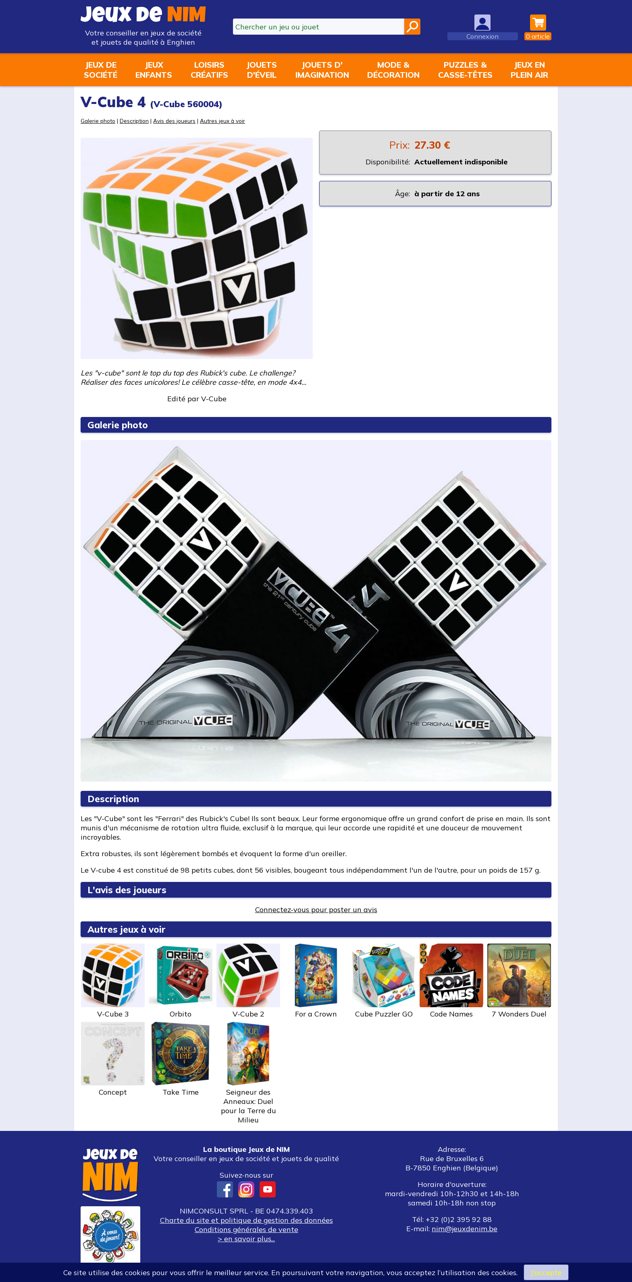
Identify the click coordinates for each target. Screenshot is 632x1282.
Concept (113, 1059)
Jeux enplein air (529, 70)
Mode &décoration (393, 70)
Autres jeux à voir (222, 120)
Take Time (180, 1059)
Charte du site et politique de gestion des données (246, 1220)
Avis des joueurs (174, 120)
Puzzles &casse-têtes (465, 70)
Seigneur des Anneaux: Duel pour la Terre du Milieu (248, 1073)
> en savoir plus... (246, 1238)
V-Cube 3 (113, 981)
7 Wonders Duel (519, 981)
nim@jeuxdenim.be (464, 1228)
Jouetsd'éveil (261, 70)
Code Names (451, 981)
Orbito (180, 981)
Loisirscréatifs (209, 70)
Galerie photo (98, 120)
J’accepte (546, 1272)
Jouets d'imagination (322, 70)
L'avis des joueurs (126, 890)
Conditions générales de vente (246, 1229)
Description (134, 120)
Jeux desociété (100, 70)
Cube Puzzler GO (384, 981)
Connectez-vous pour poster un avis (316, 909)
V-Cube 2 (248, 981)
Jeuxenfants (153, 70)
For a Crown (316, 981)
